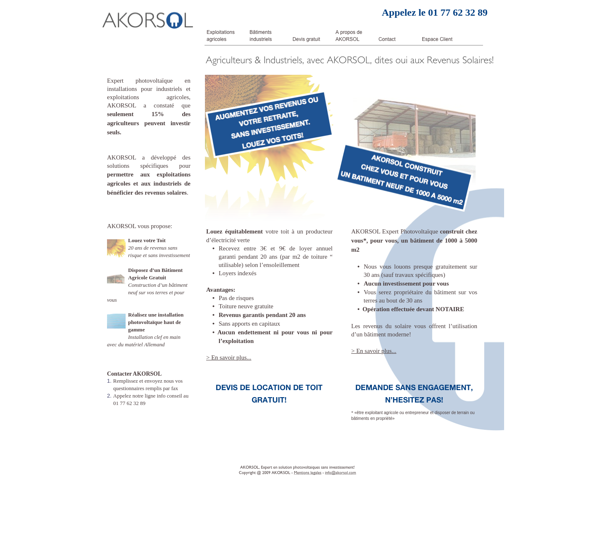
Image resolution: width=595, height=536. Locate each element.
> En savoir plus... (228, 357)
